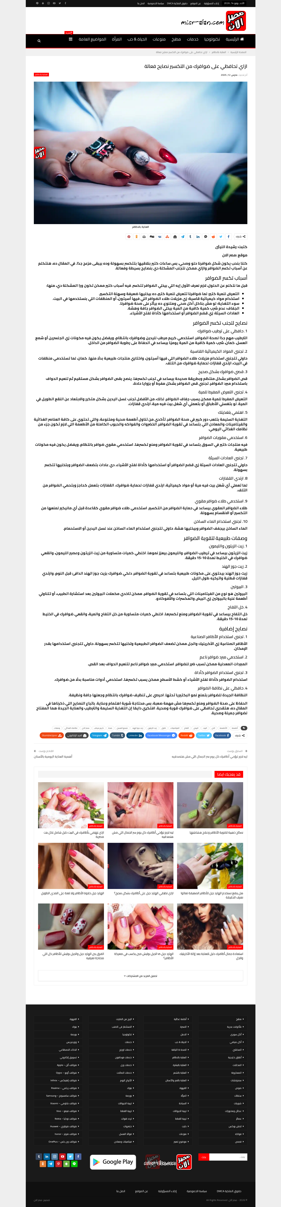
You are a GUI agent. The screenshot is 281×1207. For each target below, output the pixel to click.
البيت (205, 728)
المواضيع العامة (92, 39)
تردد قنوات (126, 1118)
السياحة (183, 1103)
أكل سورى (236, 1034)
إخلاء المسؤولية (211, 3)
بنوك (129, 1088)
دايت (184, 1126)
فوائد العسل (125, 1134)
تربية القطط (181, 1118)
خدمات (192, 39)
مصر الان (85, 728)
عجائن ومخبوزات (233, 1111)
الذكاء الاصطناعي (68, 1049)
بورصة (128, 1095)
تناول (164, 728)
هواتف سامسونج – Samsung (61, 1095)
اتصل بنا (141, 3)
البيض (196, 728)
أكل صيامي (236, 1042)
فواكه (238, 1134)
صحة (110, 728)
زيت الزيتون (152, 728)
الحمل (183, 1034)
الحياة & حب (137, 39)
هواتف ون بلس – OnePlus (63, 1141)
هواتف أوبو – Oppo (66, 1072)
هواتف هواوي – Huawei (63, 1126)
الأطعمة (223, 728)
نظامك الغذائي (71, 728)
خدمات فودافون (123, 1057)
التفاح (186, 728)
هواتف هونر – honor (66, 1134)
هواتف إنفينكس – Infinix (64, 1080)
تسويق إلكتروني (68, 1057)
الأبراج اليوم (126, 1080)
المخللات (237, 1065)
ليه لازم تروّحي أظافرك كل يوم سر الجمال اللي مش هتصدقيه (209, 756)
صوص (238, 1088)
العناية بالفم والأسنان (176, 1080)
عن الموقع (196, 3)
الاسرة (183, 1026)
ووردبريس (71, 1042)
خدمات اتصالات (124, 1072)
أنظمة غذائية (180, 1019)
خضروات (127, 1126)
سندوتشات (236, 1080)
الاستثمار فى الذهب (122, 1026)
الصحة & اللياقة (179, 1049)
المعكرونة (236, 1072)
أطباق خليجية (235, 1057)
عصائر (239, 1118)
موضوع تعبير (180, 1141)
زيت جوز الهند (137, 728)
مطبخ (176, 39)
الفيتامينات (174, 728)
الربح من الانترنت (124, 1019)
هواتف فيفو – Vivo (66, 1111)
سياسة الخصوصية (156, 3)
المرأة (117, 39)
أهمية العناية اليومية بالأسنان (53, 756)
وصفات (57, 728)
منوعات (159, 39)
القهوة (183, 1088)
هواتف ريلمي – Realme (64, 1088)
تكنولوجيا (212, 39)
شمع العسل (122, 728)
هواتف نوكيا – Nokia (66, 1118)
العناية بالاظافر (41, 74)
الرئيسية (235, 39)
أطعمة (235, 728)
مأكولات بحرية (234, 1026)
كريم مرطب (99, 728)
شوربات (238, 1103)
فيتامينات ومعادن (123, 1141)
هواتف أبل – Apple (67, 1065)
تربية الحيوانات (180, 1111)
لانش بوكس (235, 1126)
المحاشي (237, 1049)
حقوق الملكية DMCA (177, 3)
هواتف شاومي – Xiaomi (63, 1103)
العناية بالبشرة (180, 1065)
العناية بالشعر (180, 1072)
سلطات (238, 1095)
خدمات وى (126, 1065)
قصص (238, 1141)
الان (213, 728)
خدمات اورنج (125, 1049)
